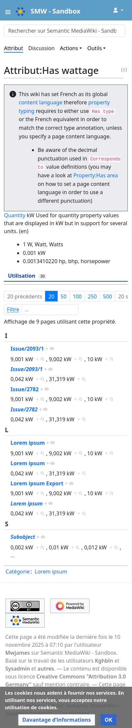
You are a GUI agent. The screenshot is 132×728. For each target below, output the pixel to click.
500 (107, 296)
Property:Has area (95, 175)
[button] (56, 720)
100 (77, 296)
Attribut (13, 48)
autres (46, 668)
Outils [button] (94, 48)
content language (40, 102)
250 (92, 296)
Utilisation (27, 275)
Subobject (23, 536)
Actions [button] (69, 48)
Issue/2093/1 (27, 348)
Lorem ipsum (28, 442)
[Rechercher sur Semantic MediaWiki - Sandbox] (64, 30)
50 (63, 296)
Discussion (41, 48)
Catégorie (18, 571)
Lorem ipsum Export (37, 483)
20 (51, 296)
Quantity (14, 215)
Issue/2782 (25, 389)
